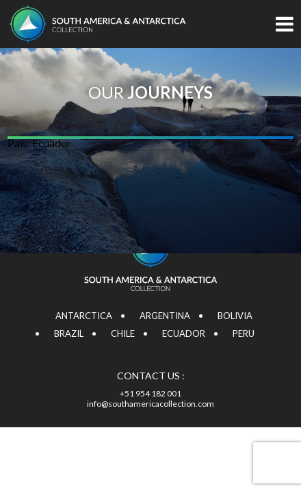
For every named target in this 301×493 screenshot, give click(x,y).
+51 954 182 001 (150, 393)
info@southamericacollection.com (150, 404)
